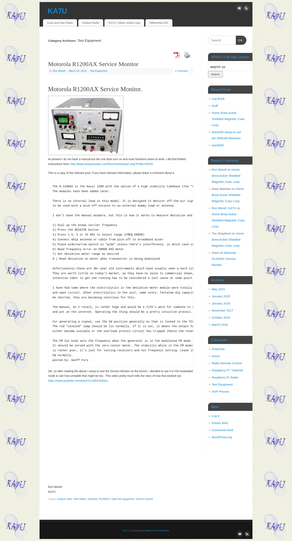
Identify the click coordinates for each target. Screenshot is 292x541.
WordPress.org (222, 437)
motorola (93, 499)
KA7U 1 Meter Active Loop (124, 22)
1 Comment (181, 71)
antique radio (64, 499)
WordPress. (163, 530)
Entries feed (220, 423)
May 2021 (218, 289)
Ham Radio (79, 499)
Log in (216, 416)
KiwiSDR (218, 145)
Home (216, 356)
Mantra (149, 530)
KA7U (57, 11)
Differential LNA (158, 22)
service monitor (144, 499)
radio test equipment (122, 499)
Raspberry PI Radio (225, 377)
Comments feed (222, 430)
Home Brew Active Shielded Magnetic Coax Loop (228, 119)
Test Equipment (98, 71)
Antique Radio (90, 22)
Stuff (215, 105)
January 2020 (221, 296)
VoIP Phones (220, 391)
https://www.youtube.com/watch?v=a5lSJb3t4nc (78, 380)
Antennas (218, 349)
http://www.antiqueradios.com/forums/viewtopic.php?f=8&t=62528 (112, 164)
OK (239, 39)
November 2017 (222, 310)
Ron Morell (59, 71)
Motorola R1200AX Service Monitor (93, 64)
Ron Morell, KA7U (224, 208)
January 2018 (221, 303)
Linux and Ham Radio (60, 22)
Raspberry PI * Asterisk (227, 370)
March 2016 (220, 324)
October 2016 (221, 317)
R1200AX (104, 499)
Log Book (218, 98)
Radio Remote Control (227, 363)
